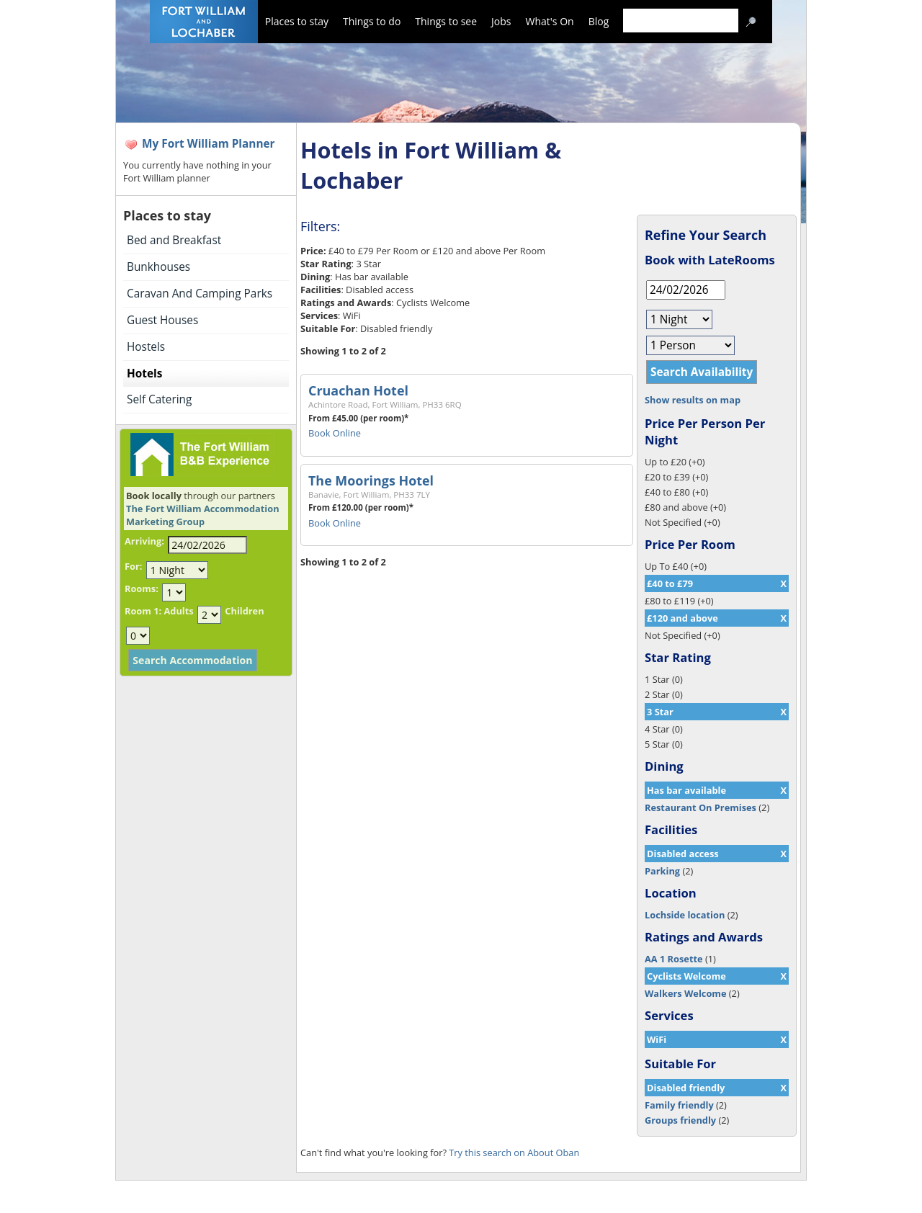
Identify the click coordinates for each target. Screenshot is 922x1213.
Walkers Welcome (685, 993)
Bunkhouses (158, 266)
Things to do (371, 21)
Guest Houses (162, 320)
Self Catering (159, 399)
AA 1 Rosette (674, 958)
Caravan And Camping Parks (199, 293)
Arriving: (144, 540)
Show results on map (692, 399)
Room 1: (143, 610)
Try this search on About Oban (514, 1152)
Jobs (501, 21)
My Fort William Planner (208, 143)
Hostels (146, 346)
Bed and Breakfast (174, 240)
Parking (662, 870)
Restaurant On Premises (700, 807)
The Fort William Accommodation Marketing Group (202, 515)
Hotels (144, 373)
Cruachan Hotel (358, 390)
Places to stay (296, 21)
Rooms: (141, 588)
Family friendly (679, 1104)
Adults (178, 610)
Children (244, 610)
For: (133, 566)
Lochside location (685, 914)
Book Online (334, 432)
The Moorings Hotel (371, 480)
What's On (550, 21)
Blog (598, 21)
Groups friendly (680, 1120)
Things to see (446, 21)
